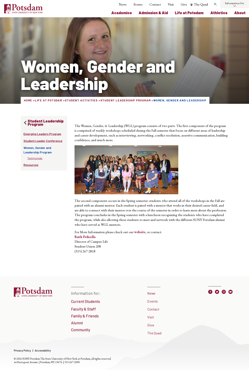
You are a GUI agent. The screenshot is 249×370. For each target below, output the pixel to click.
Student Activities (81, 100)
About (240, 12)
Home (28, 100)
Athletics (218, 12)
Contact (155, 4)
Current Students (85, 301)
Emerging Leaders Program (42, 134)
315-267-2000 (72, 362)
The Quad (201, 4)
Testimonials (34, 158)
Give (184, 4)
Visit (171, 4)
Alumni (77, 323)
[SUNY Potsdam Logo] (23, 12)
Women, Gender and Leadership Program (38, 150)
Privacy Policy (22, 350)
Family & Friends (85, 316)
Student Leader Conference (43, 141)
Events (137, 4)
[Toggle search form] (215, 4)
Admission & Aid (153, 12)
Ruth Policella (85, 237)
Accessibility (43, 350)
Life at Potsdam (189, 12)
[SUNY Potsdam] (33, 295)
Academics (121, 12)
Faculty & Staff (83, 309)
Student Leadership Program (125, 100)
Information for (234, 3)
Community (80, 329)
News (123, 4)
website (139, 232)
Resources (31, 165)
